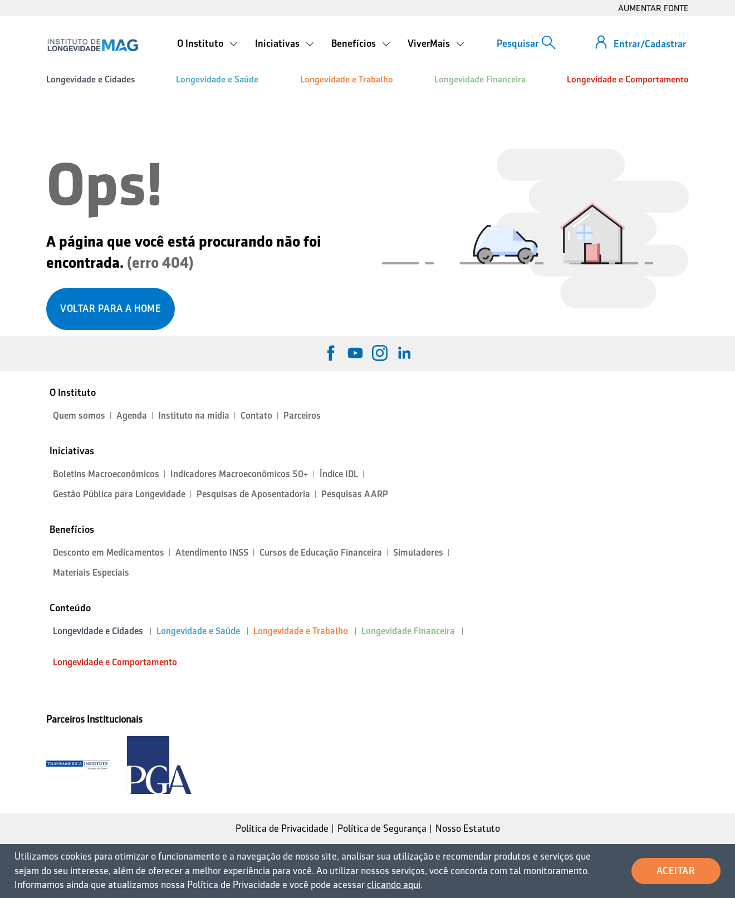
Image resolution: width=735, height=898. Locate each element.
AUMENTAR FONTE (653, 8)
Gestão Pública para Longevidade (119, 494)
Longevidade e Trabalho (346, 79)
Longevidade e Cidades (90, 79)
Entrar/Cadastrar (650, 44)
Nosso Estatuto (467, 828)
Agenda (131, 415)
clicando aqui (393, 884)
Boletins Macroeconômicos (106, 474)
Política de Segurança (382, 828)
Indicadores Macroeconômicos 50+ (239, 474)
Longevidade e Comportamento (628, 79)
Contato (256, 415)
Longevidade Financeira (480, 79)
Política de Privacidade (282, 828)
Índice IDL (339, 474)
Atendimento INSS (211, 552)
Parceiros (302, 415)
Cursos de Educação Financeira (320, 552)
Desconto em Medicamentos (108, 552)
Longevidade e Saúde (217, 79)
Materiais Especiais (91, 572)
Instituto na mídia (193, 415)
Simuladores (418, 552)
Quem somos (79, 415)
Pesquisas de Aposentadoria (253, 494)
